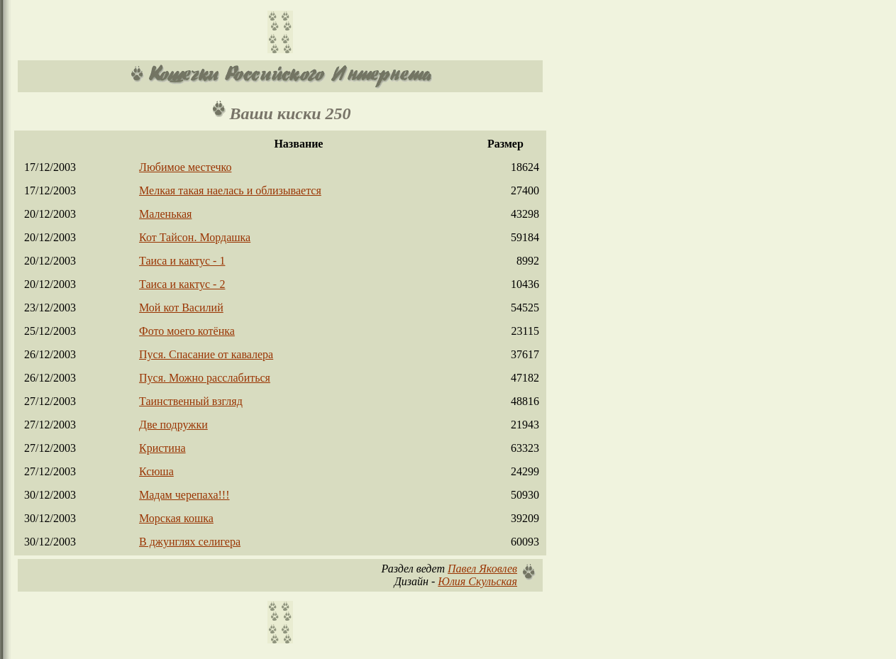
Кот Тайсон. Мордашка (194, 237)
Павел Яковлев (482, 569)
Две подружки (173, 425)
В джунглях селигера (189, 542)
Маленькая (165, 214)
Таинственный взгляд (191, 401)
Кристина (162, 448)
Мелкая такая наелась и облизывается (230, 190)
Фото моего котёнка (187, 331)
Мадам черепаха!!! (184, 495)
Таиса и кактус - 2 (182, 284)
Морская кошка (176, 518)
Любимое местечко (185, 167)
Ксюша (156, 471)
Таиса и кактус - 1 (182, 261)
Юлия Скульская (477, 581)
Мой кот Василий (181, 307)
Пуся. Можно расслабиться (204, 378)
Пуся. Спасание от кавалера (206, 354)
